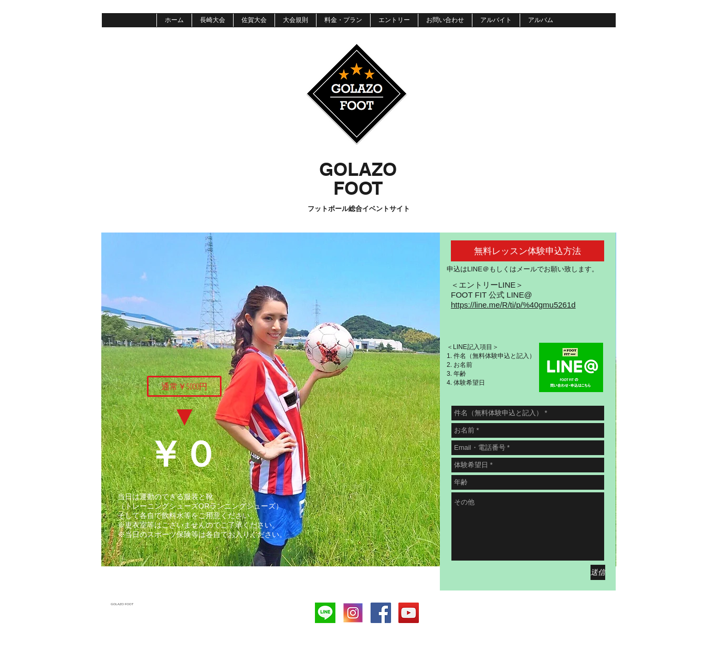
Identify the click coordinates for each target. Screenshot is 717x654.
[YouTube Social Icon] (408, 613)
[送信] (598, 572)
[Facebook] (381, 613)
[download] (325, 613)
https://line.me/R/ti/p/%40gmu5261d (513, 304)
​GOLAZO (358, 169)
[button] (184, 386)
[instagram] (353, 613)
